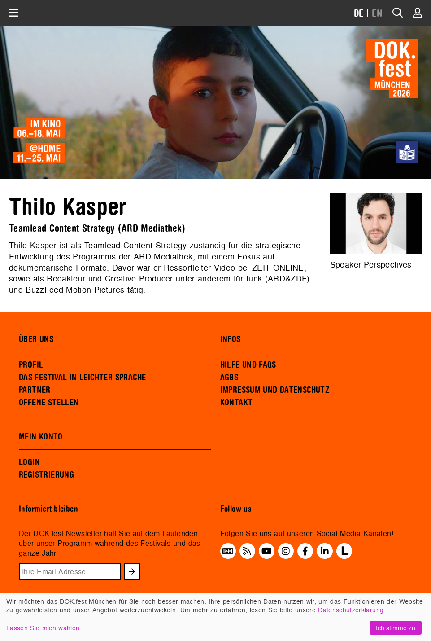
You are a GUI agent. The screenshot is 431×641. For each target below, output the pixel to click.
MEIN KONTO (41, 436)
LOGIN (29, 462)
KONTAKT (236, 402)
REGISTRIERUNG (46, 474)
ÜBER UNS (36, 339)
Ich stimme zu (395, 627)
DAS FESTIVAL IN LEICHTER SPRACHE (82, 377)
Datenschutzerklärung (350, 610)
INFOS (230, 339)
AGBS (229, 377)
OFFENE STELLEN (48, 402)
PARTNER (35, 390)
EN (377, 14)
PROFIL (31, 364)
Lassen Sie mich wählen (42, 627)
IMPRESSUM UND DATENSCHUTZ (275, 390)
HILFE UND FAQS (248, 364)
